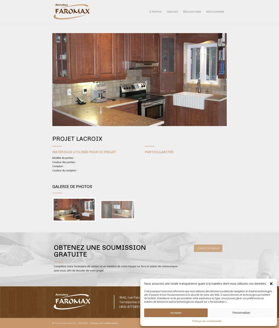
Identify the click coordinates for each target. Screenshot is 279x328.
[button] (271, 284)
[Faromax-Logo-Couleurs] (71, 11)
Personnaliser (241, 312)
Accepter (176, 312)
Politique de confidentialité (206, 321)
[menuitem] (155, 11)
